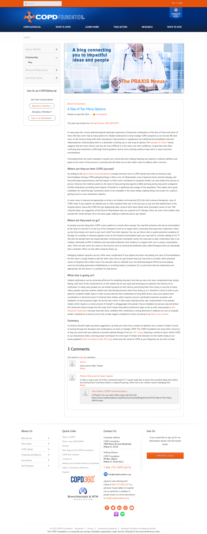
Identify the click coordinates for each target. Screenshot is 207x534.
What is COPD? (68, 437)
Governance (26, 460)
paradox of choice (159, 142)
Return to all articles (76, 103)
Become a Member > (42, 105)
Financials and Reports (31, 454)
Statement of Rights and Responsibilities (138, 528)
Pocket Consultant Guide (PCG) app (96, 339)
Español (65, 472)
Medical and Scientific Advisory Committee (80, 463)
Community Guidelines (107, 528)
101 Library (138, 332)
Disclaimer (79, 528)
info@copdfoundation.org (117, 498)
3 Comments (100, 114)
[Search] (42, 3)
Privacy (90, 528)
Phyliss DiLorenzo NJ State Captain (96, 376)
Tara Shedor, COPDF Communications (109, 391)
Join (173, 3)
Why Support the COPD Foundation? (78, 450)
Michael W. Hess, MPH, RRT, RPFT (104, 123)
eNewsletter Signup (165, 455)
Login (180, 3)
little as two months (159, 314)
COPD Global (27, 449)
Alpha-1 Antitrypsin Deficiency (75, 467)
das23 (83, 361)
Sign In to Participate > (42, 118)
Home (26, 37)
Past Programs (27, 465)
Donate (176, 13)
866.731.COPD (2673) (121, 484)
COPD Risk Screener (70, 454)
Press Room (26, 443)
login (81, 357)
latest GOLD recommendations (96, 173)
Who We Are (26, 438)
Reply (82, 368)
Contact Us (67, 459)
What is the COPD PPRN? (73, 441)
